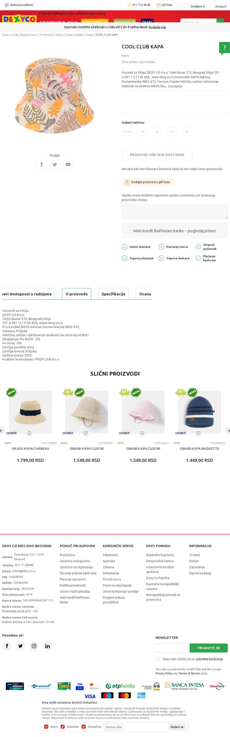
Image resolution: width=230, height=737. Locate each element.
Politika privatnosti (72, 596)
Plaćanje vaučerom (73, 590)
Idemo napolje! (95, 16)
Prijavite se (209, 659)
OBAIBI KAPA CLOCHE (87, 460)
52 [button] (157, 133)
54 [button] (172, 133)
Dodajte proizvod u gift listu (147, 182)
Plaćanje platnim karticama (78, 584)
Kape (90, 34)
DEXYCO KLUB (124, 16)
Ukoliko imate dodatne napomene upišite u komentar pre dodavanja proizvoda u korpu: (168, 198)
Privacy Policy (164, 684)
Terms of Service (189, 684)
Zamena (108, 578)
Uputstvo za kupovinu (75, 572)
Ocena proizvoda (98, 294)
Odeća (59, 34)
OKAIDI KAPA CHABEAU (30, 460)
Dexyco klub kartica (159, 572)
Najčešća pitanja (200, 584)
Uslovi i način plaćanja (75, 603)
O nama (194, 566)
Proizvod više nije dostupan (157, 155)
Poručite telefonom (105, 27)
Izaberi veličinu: (133, 122)
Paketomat (110, 566)
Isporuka (109, 572)
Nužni (54, 727)
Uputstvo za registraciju (76, 578)
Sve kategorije (52, 16)
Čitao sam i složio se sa (193, 670)
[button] (29, 444)
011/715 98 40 (131, 27)
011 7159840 (24, 576)
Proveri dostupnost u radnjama (37, 305)
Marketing (94, 727)
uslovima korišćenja (209, 670)
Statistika (73, 727)
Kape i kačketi (75, 34)
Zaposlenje (197, 578)
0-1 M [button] (127, 133)
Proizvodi (46, 34)
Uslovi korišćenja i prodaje (121, 603)
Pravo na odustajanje (117, 596)
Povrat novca (112, 590)
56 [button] (187, 133)
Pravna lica (67, 566)
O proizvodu (20, 294)
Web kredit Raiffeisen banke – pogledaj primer (174, 230)
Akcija (72, 16)
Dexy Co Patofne (158, 589)
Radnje (194, 572)
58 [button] (142, 133)
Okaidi (147, 16)
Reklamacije (111, 584)
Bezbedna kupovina (160, 566)
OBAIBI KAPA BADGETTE (199, 460)
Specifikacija (57, 294)
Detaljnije (175, 86)
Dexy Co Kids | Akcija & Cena (19, 34)
